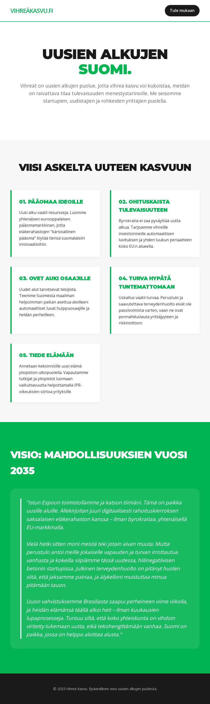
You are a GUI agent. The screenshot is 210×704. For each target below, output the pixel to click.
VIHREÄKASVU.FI (31, 10)
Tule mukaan (182, 10)
